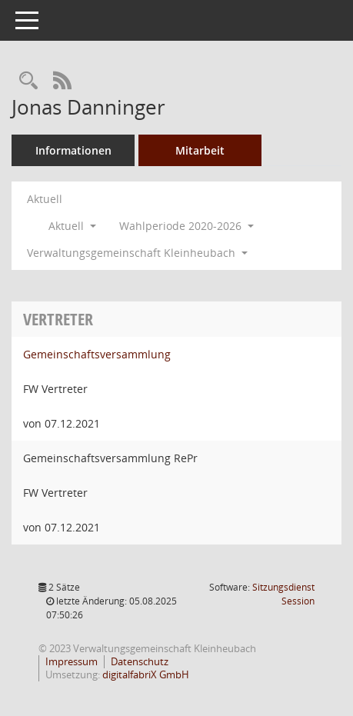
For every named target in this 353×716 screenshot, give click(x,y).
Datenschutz (139, 661)
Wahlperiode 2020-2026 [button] (186, 225)
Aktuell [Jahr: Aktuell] (44, 198)
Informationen (73, 150)
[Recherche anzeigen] (28, 81)
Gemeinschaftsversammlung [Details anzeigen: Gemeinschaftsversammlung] (97, 354)
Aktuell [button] (72, 225)
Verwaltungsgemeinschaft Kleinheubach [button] (137, 252)
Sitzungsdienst (283, 594)
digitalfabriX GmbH (145, 674)
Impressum (71, 661)
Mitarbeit (200, 150)
